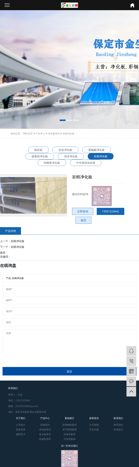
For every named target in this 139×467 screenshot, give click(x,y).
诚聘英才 (20, 434)
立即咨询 (82, 211)
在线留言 (118, 429)
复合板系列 (45, 434)
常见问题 (94, 429)
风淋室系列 (45, 439)
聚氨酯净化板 (96, 150)
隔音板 (38, 150)
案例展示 (69, 418)
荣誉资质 (20, 429)
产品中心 (40, 133)
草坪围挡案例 (69, 429)
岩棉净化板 (68, 133)
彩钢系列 (45, 424)
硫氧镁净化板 (40, 156)
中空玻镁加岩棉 (85, 163)
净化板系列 (53, 133)
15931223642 (110, 211)
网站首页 (28, 133)
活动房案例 (69, 439)
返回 (83, 220)
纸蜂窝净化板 (52, 163)
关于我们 (20, 418)
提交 (69, 371)
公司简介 (20, 424)
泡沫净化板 (71, 156)
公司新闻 (94, 424)
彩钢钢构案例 (69, 424)
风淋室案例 (69, 434)
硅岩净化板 (65, 150)
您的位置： (16, 133)
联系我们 (118, 418)
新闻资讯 (94, 418)
